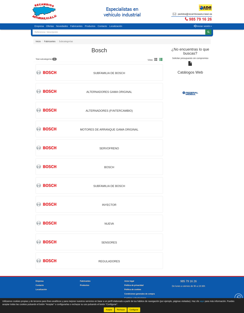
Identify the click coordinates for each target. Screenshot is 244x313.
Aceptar (109, 310)
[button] (156, 59)
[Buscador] (119, 32)
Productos (90, 26)
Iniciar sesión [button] (203, 26)
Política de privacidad (133, 285)
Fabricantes (76, 26)
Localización (115, 26)
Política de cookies (132, 289)
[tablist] (190, 93)
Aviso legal (129, 281)
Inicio (38, 41)
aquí (202, 301)
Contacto (102, 26)
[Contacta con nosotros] (238, 297)
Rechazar (121, 310)
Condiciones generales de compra (139, 294)
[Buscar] (208, 32)
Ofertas (50, 26)
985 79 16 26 (188, 281)
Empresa (39, 26)
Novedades (62, 26)
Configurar (133, 310)
